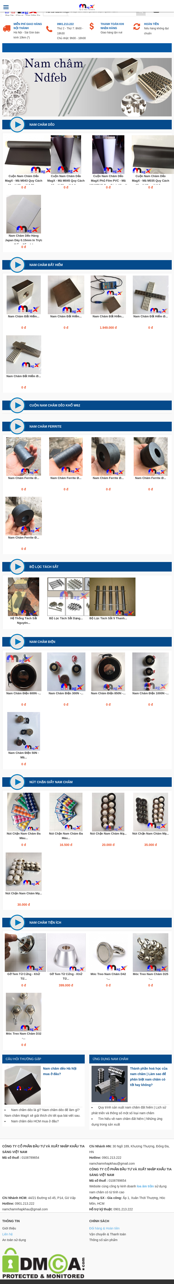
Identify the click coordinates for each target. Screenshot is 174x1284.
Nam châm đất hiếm (46, 265)
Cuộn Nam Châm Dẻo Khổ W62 (54, 405)
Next (164, 87)
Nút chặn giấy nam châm (50, 782)
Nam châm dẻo (42, 124)
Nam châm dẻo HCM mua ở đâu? (35, 1121)
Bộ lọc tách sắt (43, 567)
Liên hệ (7, 1234)
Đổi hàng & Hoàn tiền (104, 1228)
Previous (9, 87)
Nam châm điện (42, 642)
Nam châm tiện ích (45, 922)
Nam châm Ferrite (45, 426)
